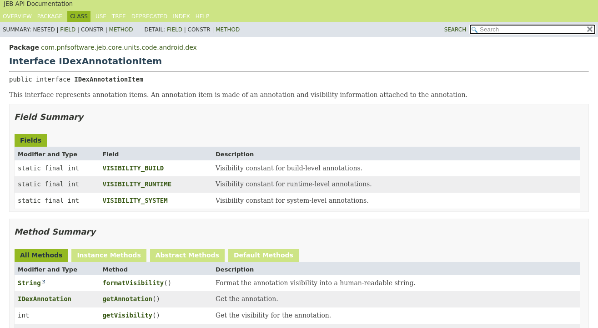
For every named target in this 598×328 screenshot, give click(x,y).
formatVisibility (133, 283)
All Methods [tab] (41, 255)
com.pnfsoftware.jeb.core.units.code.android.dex (118, 47)
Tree (119, 16)
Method (121, 29)
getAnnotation (127, 298)
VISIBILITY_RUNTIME (136, 184)
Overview (17, 16)
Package (49, 16)
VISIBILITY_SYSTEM (134, 200)
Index (181, 16)
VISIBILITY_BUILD (133, 168)
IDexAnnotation (44, 298)
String (29, 283)
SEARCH (455, 29)
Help (203, 16)
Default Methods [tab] (263, 255)
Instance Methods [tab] (109, 255)
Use (100, 16)
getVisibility (127, 315)
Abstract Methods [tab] (187, 255)
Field (67, 29)
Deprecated (149, 16)
